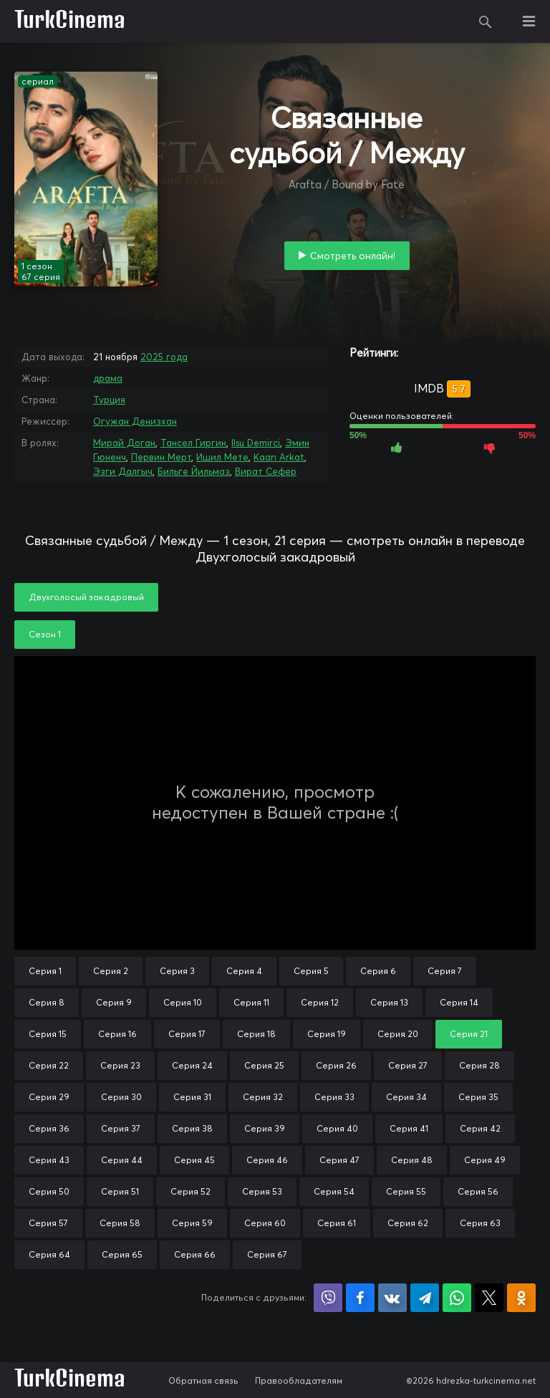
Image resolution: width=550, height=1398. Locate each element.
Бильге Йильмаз (194, 471)
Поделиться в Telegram (424, 1297)
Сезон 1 (45, 634)
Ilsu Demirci (255, 442)
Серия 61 (336, 1223)
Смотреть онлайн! (352, 255)
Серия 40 (337, 1128)
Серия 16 (117, 1033)
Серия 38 (192, 1128)
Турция (109, 399)
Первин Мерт (161, 457)
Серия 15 (48, 1033)
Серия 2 (110, 970)
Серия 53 (262, 1191)
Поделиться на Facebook (360, 1297)
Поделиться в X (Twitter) (489, 1297)
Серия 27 (408, 1065)
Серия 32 (263, 1096)
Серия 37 (120, 1128)
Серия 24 (192, 1065)
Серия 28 (479, 1065)
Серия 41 (409, 1128)
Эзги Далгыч (123, 471)
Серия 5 (311, 970)
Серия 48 (412, 1159)
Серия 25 (264, 1065)
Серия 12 (320, 1002)
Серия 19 (326, 1033)
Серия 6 (378, 970)
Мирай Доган (124, 442)
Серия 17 (187, 1033)
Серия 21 (469, 1033)
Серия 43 (49, 1159)
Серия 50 (49, 1191)
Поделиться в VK (392, 1297)
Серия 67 (267, 1254)
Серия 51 (120, 1191)
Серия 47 (339, 1159)
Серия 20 (397, 1033)
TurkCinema (69, 21)
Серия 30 (121, 1096)
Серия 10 (182, 1002)
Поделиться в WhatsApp (457, 1297)
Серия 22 (49, 1065)
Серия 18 (256, 1033)
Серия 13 (389, 1002)
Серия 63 (480, 1223)
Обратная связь (203, 1380)
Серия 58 (120, 1223)
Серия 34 (406, 1096)
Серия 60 (265, 1223)
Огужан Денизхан (135, 421)
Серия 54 (334, 1191)
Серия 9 (114, 1002)
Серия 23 (120, 1065)
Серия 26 (336, 1065)
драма (107, 378)
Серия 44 (122, 1159)
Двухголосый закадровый (86, 597)
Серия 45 (194, 1159)
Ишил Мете (222, 457)
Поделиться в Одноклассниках (521, 1297)
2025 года (164, 356)
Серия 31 (192, 1096)
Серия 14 (459, 1002)
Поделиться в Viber (328, 1297)
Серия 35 (478, 1096)
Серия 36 (49, 1128)
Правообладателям (298, 1380)
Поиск (485, 21)
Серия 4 (244, 970)
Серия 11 (251, 1002)
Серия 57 (48, 1223)
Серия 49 (485, 1159)
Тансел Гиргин (193, 442)
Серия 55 (406, 1191)
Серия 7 (445, 970)
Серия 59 (192, 1223)
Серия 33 (334, 1096)
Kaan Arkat (279, 457)
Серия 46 (267, 1159)
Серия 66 (195, 1254)
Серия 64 (49, 1254)
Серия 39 (264, 1128)
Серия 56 (478, 1191)
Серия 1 (45, 970)
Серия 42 (480, 1128)
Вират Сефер (265, 471)
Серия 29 (49, 1096)
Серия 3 (177, 970)
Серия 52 (190, 1191)
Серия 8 (46, 1002)
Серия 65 (122, 1254)
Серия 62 (407, 1223)
